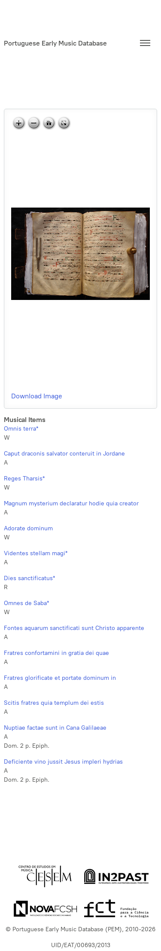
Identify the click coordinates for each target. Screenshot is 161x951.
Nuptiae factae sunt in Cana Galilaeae (55, 727)
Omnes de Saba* (26, 603)
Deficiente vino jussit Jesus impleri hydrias (63, 761)
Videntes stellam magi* (35, 553)
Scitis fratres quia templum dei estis (54, 702)
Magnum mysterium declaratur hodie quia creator (71, 503)
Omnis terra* (21, 428)
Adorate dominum (28, 528)
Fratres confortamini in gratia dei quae (56, 653)
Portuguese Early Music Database (55, 43)
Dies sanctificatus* (29, 578)
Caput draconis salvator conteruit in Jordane (64, 453)
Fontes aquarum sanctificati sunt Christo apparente (74, 628)
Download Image (36, 396)
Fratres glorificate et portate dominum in (60, 678)
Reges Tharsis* (24, 478)
